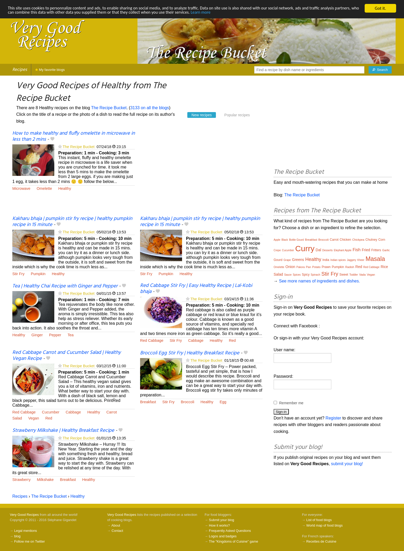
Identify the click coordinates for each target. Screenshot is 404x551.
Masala (375, 258)
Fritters (376, 250)
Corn (381, 240)
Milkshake (45, 479)
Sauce (287, 274)
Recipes (19, 69)
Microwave (21, 188)
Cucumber (50, 412)
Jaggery (351, 260)
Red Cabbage (151, 340)
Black (284, 239)
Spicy (306, 274)
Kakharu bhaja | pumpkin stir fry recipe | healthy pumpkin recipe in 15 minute (72, 222)
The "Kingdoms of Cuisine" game (233, 541)
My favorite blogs (50, 70)
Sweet (343, 274)
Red (232, 340)
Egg (223, 402)
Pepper (55, 335)
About (115, 525)
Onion (290, 267)
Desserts (327, 250)
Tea (70, 335)
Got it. (380, 8)
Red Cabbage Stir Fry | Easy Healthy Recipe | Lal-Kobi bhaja (196, 289)
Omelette (44, 188)
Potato (316, 267)
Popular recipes (237, 115)
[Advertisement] (201, 173)
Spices (297, 274)
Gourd (278, 260)
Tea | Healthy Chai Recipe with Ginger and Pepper (65, 286)
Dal (318, 250)
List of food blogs (319, 520)
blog (17, 536)
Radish (349, 267)
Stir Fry (18, 274)
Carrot (111, 412)
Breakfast (148, 402)
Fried (366, 250)
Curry (304, 248)
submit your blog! (347, 463)
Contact (117, 531)
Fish (356, 250)
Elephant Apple (342, 250)
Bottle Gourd (296, 239)
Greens (298, 260)
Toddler (353, 274)
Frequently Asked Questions (230, 531)
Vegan (33, 418)
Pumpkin (38, 274)
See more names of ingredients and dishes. (319, 281)
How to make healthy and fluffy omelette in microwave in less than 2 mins (73, 136)
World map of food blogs (324, 525)
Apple (277, 239)
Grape (287, 260)
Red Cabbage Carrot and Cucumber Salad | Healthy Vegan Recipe (66, 356)
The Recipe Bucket (108, 108)
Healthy (64, 188)
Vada (362, 274)
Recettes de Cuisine (321, 541)
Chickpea (358, 239)
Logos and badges (222, 536)
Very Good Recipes (24, 515)
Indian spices (337, 260)
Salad (17, 418)
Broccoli (187, 402)
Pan (308, 267)
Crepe (277, 250)
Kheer (360, 260)
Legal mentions (25, 531)
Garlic (386, 250)
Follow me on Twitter (29, 541)
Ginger (37, 335)
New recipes (202, 115)
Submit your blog (221, 520)
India (325, 260)
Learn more (236, 13)
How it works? (219, 525)
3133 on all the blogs (149, 108)
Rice (384, 267)
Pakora (300, 267)
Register (333, 418)
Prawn (326, 267)
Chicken (345, 240)
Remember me (291, 403)
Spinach (315, 274)
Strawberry (21, 479)
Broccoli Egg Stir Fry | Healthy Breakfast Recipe (189, 353)
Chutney (371, 240)
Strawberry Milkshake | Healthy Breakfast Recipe (63, 430)
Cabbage (195, 340)
